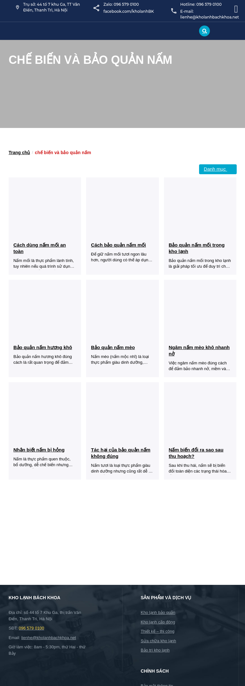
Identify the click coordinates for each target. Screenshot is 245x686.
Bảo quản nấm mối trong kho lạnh (197, 248)
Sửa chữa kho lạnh (158, 640)
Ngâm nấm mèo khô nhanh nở (199, 350)
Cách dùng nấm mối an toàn (39, 248)
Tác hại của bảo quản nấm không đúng (120, 453)
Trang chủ (19, 152)
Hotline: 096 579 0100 (201, 4)
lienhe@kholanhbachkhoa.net (48, 637)
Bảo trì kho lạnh (155, 650)
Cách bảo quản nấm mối (118, 245)
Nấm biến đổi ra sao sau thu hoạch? (196, 453)
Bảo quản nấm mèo (113, 347)
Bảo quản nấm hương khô (42, 347)
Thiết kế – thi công (157, 631)
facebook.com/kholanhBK (128, 11)
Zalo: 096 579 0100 (121, 4)
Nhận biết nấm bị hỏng (38, 449)
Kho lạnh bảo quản (158, 612)
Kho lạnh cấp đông (158, 622)
